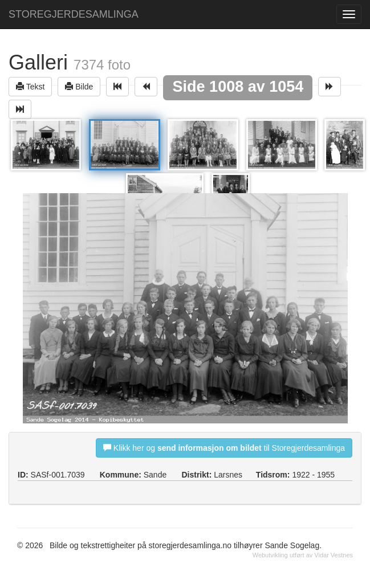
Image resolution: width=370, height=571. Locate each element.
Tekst (30, 86)
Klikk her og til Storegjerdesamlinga (224, 447)
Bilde (79, 86)
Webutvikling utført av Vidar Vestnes (303, 555)
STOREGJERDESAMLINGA (74, 14)
